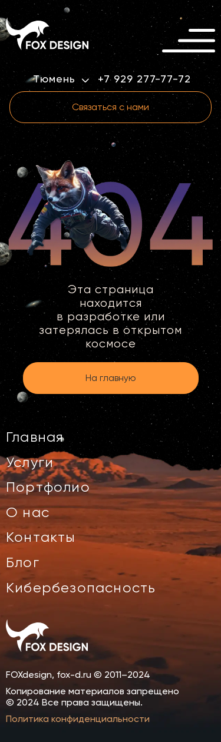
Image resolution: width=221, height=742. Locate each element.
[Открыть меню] (188, 40)
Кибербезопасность (81, 587)
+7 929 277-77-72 (144, 79)
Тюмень (61, 78)
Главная (35, 437)
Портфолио (48, 487)
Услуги (30, 462)
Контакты (41, 537)
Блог (22, 562)
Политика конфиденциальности (78, 719)
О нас (28, 512)
